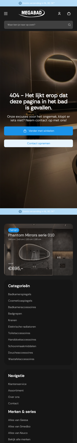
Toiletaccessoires (19, 333)
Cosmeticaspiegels (20, 300)
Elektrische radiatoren (22, 326)
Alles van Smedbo (19, 426)
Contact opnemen (38, 143)
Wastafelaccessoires (21, 359)
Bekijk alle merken (19, 439)
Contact (13, 403)
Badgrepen (15, 313)
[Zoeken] (69, 25)
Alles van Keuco (18, 433)
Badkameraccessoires (22, 307)
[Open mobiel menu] (5, 13)
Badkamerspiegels (19, 294)
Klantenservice (17, 384)
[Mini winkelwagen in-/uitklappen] (69, 14)
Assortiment (16, 390)
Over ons (14, 397)
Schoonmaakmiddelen (22, 346)
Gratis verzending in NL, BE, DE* (39, 3)
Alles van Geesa (18, 420)
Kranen (12, 320)
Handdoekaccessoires (22, 339)
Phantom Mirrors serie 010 (31, 235)
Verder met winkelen (38, 131)
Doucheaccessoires (20, 352)
